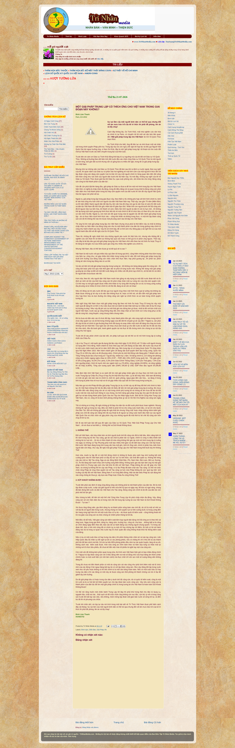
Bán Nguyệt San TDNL (176, 178)
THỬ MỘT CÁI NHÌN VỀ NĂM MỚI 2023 (180, 306)
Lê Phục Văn (172, 192)
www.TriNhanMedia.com (144, 42)
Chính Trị (171, 124)
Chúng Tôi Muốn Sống (52, 130)
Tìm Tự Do (48, 157)
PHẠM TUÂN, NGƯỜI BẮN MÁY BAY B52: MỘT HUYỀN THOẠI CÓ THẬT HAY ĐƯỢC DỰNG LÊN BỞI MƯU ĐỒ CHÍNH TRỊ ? (56, 229)
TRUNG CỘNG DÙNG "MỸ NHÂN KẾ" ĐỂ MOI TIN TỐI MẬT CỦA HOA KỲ (181, 401)
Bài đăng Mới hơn (84, 722)
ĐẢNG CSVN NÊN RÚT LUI (56, 363)
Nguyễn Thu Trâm (174, 201)
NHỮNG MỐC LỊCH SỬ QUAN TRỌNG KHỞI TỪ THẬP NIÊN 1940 (55, 206)
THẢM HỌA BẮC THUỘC (56, 70)
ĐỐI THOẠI (51, 361)
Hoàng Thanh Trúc (174, 184)
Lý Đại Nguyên (173, 195)
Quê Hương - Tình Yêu (176, 147)
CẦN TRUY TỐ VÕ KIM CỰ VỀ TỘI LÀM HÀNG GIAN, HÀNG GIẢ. (180, 325)
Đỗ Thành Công (173, 236)
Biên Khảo (171, 115)
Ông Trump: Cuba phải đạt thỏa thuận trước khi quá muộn (56, 295)
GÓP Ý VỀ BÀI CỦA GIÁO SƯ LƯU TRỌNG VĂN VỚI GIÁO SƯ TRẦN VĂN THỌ (181, 346)
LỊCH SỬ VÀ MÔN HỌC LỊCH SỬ (180, 365)
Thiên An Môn (173, 150)
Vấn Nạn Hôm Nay (100, 36)
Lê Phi (170, 189)
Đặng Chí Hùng (173, 230)
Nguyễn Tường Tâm (175, 210)
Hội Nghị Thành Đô (51, 138)
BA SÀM (50, 392)
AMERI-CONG (91, 73)
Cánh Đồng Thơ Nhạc (176, 130)
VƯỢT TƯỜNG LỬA (63, 78)
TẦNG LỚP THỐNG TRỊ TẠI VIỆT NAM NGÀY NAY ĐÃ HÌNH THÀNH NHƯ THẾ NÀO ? (56, 257)
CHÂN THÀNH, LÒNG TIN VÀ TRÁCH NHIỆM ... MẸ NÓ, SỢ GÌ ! (180, 439)
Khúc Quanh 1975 (121, 36)
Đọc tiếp (100, 59)
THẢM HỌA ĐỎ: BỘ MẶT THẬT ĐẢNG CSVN (90, 70)
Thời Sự (68, 36)
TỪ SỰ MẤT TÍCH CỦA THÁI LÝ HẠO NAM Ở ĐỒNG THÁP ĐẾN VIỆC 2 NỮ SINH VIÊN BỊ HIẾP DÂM (180, 269)
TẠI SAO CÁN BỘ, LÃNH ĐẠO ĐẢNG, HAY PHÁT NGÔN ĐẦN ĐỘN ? (55, 214)
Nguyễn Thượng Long (176, 204)
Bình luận (84, 630)
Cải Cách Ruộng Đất (175, 133)
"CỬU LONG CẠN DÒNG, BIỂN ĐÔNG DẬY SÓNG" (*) (181, 382)
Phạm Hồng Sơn (174, 221)
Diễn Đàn (157, 36)
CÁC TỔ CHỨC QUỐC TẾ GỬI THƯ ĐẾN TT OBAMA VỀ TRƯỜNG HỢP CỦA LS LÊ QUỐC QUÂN (55, 186)
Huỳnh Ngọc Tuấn (174, 187)
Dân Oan (171, 136)
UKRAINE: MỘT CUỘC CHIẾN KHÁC (179, 420)
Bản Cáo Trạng (49, 124)
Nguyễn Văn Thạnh (175, 213)
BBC (49, 291)
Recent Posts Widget (184, 453)
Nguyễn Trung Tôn (174, 207)
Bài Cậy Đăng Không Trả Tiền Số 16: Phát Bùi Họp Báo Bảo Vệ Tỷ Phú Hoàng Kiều (57, 374)
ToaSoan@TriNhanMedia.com (179, 42)
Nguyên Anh (172, 198)
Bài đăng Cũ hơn (152, 722)
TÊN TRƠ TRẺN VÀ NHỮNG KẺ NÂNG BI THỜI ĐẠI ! (55, 221)
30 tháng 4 (171, 113)
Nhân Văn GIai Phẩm (51, 141)
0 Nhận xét (177, 279)
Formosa (171, 139)
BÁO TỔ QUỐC (53, 326)
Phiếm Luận (172, 144)
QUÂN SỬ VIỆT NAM (55, 370)
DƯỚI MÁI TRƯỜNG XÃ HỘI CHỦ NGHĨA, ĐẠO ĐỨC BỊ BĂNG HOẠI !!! (56, 177)
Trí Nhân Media (53, 36)
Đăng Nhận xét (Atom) (90, 727)
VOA (49, 349)
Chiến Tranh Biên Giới (52, 127)
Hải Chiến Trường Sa (51, 135)
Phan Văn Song (173, 218)
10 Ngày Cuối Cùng (51, 121)
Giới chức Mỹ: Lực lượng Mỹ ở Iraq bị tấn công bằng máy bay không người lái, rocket (57, 353)
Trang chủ (119, 722)
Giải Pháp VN (101, 630)
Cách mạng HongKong (176, 127)
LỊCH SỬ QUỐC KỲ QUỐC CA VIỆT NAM (64, 73)
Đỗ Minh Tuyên (173, 233)
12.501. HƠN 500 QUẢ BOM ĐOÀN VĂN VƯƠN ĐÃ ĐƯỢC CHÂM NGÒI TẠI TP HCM (57, 397)
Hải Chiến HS (49, 132)
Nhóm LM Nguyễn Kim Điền (178, 215)
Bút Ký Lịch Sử (141, 36)
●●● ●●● (46, 79)
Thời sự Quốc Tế (174, 156)
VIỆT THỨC (51, 339)
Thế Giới (171, 153)
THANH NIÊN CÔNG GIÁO (57, 382)
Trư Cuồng (48, 154)
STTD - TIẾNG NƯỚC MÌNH (178, 289)
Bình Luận (82, 36)
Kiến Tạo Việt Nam (174, 141)
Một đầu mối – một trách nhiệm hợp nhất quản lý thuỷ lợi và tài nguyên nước (57, 308)
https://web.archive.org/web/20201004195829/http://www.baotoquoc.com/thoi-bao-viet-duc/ (57, 330)
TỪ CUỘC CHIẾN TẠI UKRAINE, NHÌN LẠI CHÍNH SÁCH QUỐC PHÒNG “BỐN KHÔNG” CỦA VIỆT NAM (56, 197)
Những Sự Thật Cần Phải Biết (54, 144)
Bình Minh (171, 181)
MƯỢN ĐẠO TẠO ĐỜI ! (52, 263)
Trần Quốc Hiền (173, 227)
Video (170, 159)
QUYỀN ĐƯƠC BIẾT (54, 316)
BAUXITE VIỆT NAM (54, 304)
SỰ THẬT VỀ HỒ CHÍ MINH (125, 70)
